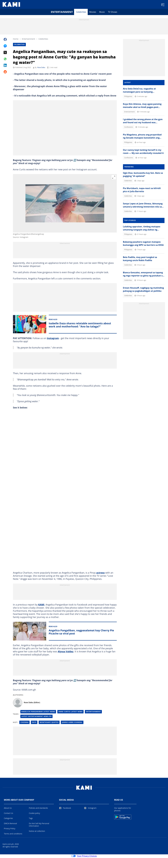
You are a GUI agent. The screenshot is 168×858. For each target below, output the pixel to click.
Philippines (128, 97)
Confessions (128, 127)
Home (15, 39)
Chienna (24, 723)
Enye (34, 723)
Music (102, 12)
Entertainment (62, 12)
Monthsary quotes (49, 723)
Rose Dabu (41, 68)
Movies (92, 12)
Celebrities (81, 12)
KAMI (41, 605)
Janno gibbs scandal (72, 723)
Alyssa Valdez (65, 652)
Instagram (53, 338)
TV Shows (112, 12)
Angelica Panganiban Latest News (38, 712)
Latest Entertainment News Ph (36, 717)
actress (100, 573)
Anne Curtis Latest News (70, 712)
